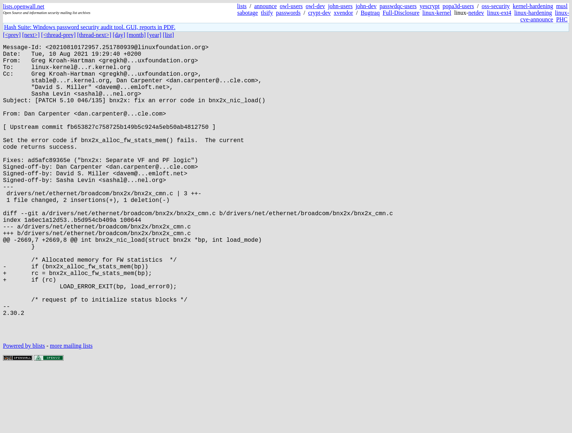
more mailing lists (71, 411)
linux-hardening (533, 13)
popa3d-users (458, 6)
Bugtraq (370, 13)
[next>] (31, 35)
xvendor (343, 13)
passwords (288, 13)
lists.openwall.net (23, 6)
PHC (562, 19)
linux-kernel (436, 13)
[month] (136, 35)
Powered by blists (24, 411)
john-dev (366, 6)
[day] (119, 35)
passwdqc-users (398, 6)
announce (265, 6)
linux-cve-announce (544, 16)
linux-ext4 (499, 13)
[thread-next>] (94, 35)
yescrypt (429, 6)
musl (562, 6)
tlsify (267, 13)
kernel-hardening (533, 6)
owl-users (291, 6)
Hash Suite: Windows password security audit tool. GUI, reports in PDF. (89, 27)
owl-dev (315, 6)
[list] (168, 35)
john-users (340, 6)
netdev (476, 13)
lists (242, 6)
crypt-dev (319, 13)
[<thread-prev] (58, 35)
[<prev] (12, 35)
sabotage (247, 13)
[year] (154, 35)
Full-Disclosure (401, 13)
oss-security (496, 6)
